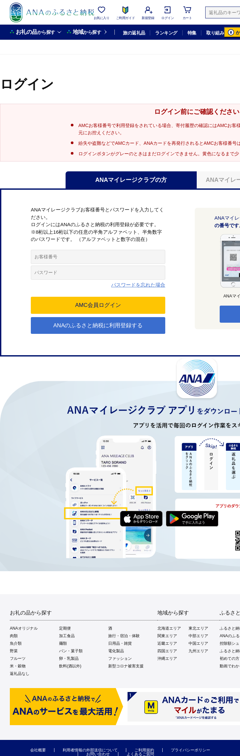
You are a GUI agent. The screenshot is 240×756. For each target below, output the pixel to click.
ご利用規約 (144, 750)
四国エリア (167, 651)
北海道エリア (169, 628)
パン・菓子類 (71, 651)
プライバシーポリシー (190, 750)
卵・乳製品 (69, 658)
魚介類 (16, 643)
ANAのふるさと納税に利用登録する (98, 325)
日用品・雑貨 (120, 643)
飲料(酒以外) (70, 666)
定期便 (65, 628)
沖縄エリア (167, 658)
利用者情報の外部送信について (90, 750)
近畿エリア (167, 643)
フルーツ (18, 658)
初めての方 (229, 658)
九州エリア (198, 651)
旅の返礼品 (134, 32)
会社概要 (38, 750)
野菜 (14, 651)
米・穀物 (18, 666)
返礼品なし (20, 673)
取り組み (215, 32)
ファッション (120, 658)
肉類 (14, 636)
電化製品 (116, 651)
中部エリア (198, 636)
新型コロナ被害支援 (126, 666)
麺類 (63, 643)
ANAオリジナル (24, 628)
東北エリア (198, 628)
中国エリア (198, 643)
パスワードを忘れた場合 (138, 285)
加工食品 (67, 636)
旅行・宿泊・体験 (124, 636)
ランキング (166, 32)
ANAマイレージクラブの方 (131, 180)
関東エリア (167, 636)
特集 (192, 32)
